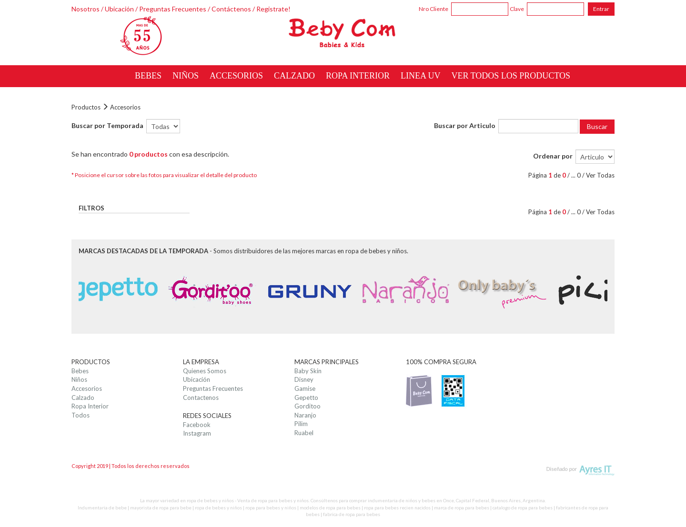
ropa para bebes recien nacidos (397, 507)
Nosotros (85, 9)
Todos (80, 415)
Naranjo (305, 415)
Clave (517, 8)
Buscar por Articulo (464, 125)
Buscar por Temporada (107, 125)
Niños (79, 379)
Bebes (80, 371)
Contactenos (201, 397)
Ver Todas (600, 175)
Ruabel (303, 433)
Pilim (301, 424)
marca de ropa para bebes (461, 507)
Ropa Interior (90, 406)
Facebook (197, 424)
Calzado (82, 397)
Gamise (304, 388)
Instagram (197, 433)
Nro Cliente (433, 8)
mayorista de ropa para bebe (161, 507)
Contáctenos (231, 9)
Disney (303, 379)
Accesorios (125, 107)
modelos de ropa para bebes (330, 507)
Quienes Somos (204, 371)
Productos (86, 107)
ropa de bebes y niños (218, 507)
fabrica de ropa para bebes (351, 514)
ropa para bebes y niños (270, 507)
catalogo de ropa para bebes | (524, 507)
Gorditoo (307, 406)
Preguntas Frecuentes (172, 9)
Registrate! (273, 9)
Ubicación (119, 9)
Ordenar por (553, 156)
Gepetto (306, 397)
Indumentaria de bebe (102, 507)
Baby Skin (308, 371)
